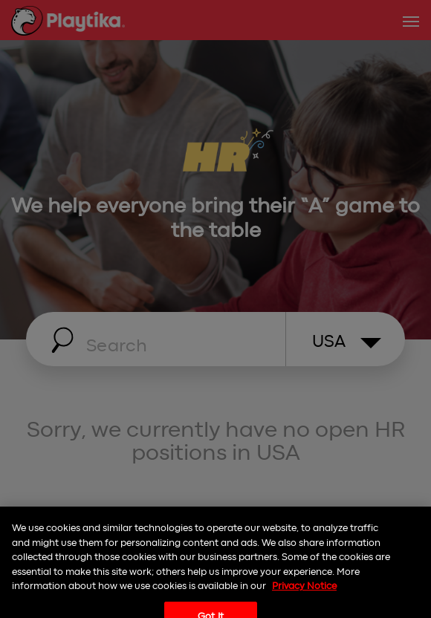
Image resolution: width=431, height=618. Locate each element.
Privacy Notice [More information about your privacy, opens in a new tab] (304, 591)
